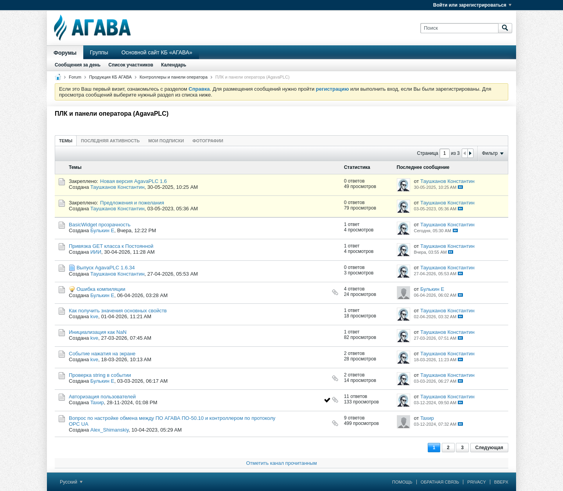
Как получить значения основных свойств (118, 311)
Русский (71, 482)
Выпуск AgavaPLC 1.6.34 (106, 268)
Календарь (173, 65)
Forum (75, 77)
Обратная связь (440, 482)
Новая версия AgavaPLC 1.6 (133, 181)
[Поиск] (459, 28)
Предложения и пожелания (132, 203)
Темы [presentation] (65, 140)
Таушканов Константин (117, 187)
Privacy (476, 482)
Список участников (130, 65)
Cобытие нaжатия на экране (102, 354)
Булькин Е (102, 230)
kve (94, 316)
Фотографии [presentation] (207, 140)
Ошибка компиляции (101, 289)
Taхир (97, 402)
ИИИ (95, 252)
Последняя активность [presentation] (110, 140)
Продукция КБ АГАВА (110, 77)
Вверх (501, 482)
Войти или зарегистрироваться (472, 5)
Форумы (65, 53)
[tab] (66, 140)
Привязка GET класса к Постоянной (111, 246)
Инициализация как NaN (98, 332)
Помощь (402, 482)
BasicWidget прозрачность (100, 225)
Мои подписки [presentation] (166, 140)
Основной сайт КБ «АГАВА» (156, 52)
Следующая (489, 447)
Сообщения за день (77, 65)
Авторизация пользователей (102, 397)
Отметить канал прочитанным (281, 463)
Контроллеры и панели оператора (174, 77)
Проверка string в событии (100, 375)
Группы (99, 52)
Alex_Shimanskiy (109, 430)
